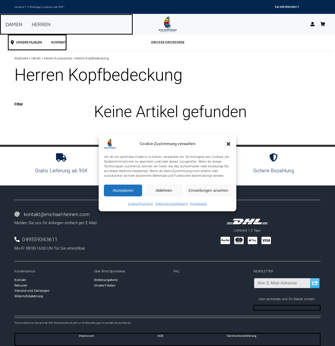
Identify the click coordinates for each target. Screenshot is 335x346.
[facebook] (282, 308)
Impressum (198, 203)
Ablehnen (163, 190)
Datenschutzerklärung (171, 203)
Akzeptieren (123, 190)
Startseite (21, 58)
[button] (228, 143)
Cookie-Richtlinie (140, 203)
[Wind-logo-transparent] (167, 19)
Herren (36, 58)
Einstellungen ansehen (208, 190)
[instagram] (291, 308)
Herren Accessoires (58, 58)
